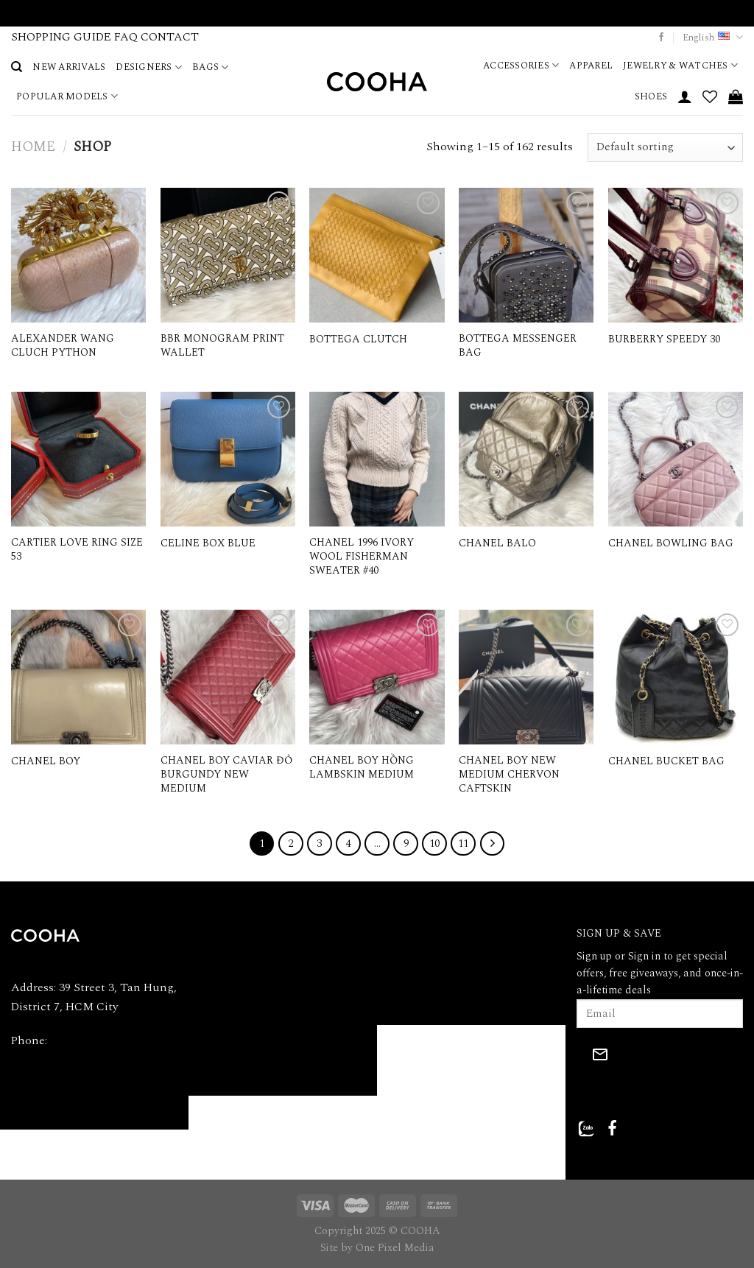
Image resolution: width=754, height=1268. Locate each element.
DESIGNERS (149, 67)
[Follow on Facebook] (661, 37)
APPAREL (591, 65)
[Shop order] (665, 147)
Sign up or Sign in (618, 956)
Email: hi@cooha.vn (62, 1074)
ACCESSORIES (521, 65)
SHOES (651, 96)
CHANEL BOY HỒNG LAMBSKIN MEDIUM (361, 767)
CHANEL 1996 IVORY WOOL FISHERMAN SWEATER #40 (361, 556)
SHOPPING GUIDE (61, 37)
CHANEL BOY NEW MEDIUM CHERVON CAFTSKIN (509, 774)
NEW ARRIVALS (68, 67)
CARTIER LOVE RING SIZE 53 (77, 549)
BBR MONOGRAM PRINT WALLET (222, 345)
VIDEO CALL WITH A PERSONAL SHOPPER (377, 12)
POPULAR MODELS (67, 96)
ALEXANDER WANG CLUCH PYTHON (62, 345)
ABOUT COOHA (240, 936)
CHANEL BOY (45, 762)
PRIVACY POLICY (432, 936)
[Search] (16, 67)
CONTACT (170, 37)
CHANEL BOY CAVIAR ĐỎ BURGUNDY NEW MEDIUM (226, 774)
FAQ (126, 37)
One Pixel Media (395, 1248)
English (713, 37)
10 (434, 843)
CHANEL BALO (497, 544)
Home (33, 147)
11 (463, 843)
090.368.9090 (81, 1040)
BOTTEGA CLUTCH (358, 340)
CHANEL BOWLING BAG (670, 544)
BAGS (210, 67)
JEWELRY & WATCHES (680, 65)
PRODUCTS (228, 1006)
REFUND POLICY (431, 971)
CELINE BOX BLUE (208, 544)
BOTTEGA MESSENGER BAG (518, 345)
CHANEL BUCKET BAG (666, 762)
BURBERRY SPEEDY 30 (664, 340)
